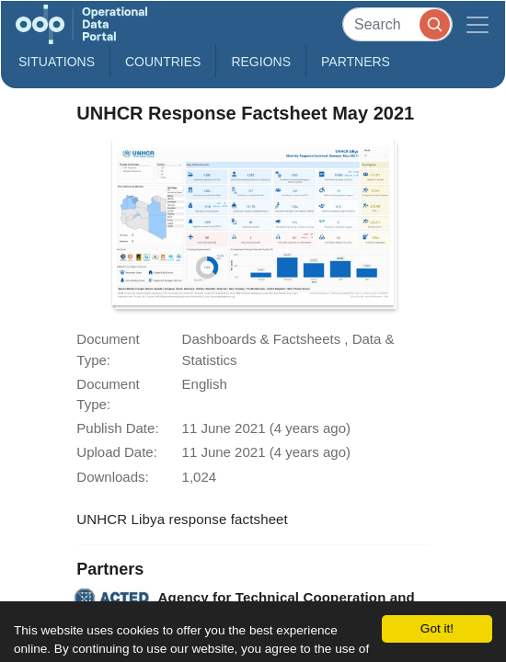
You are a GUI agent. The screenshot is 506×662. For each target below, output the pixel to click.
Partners (355, 61)
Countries (163, 61)
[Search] (397, 24)
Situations (56, 61)
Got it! (437, 628)
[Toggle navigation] (477, 24)
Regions (261, 61)
